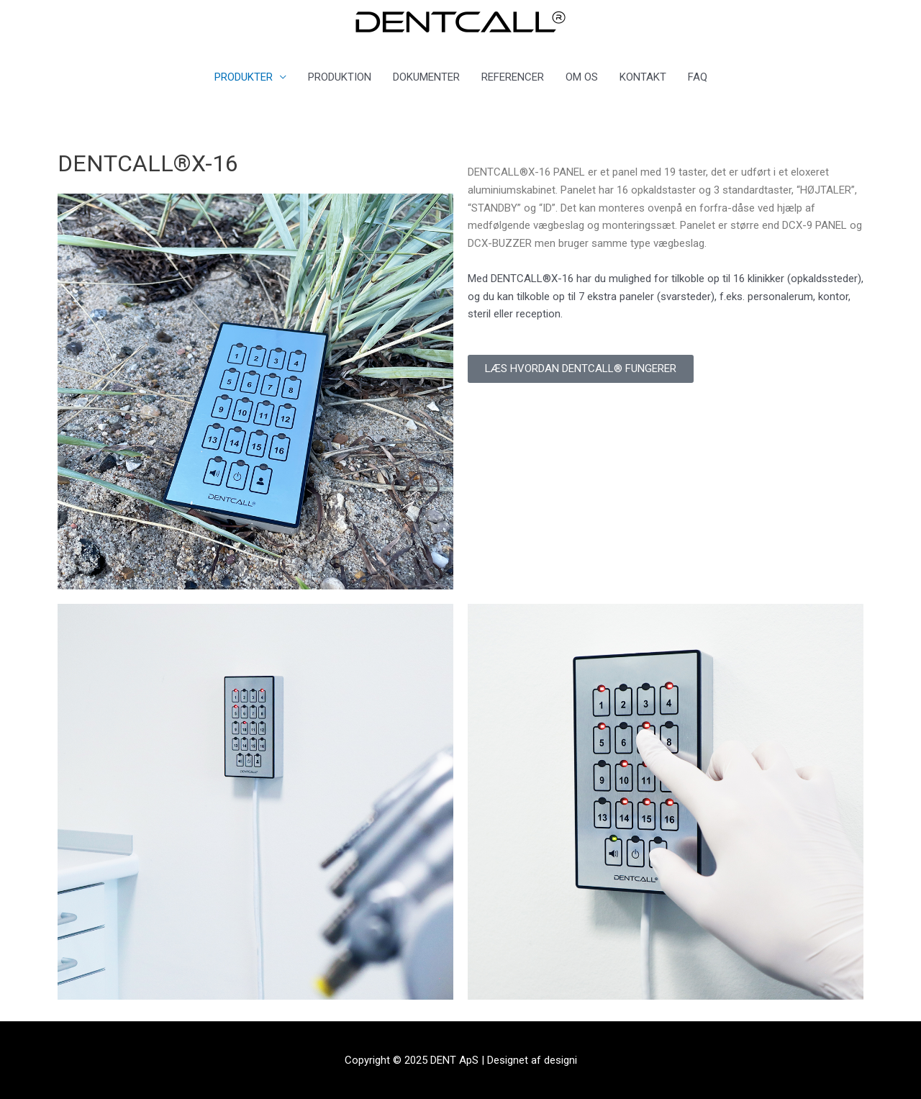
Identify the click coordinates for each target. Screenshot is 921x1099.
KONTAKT (643, 77)
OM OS (582, 77)
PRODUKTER (243, 77)
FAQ (697, 77)
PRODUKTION (339, 77)
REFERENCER (512, 77)
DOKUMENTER (426, 77)
